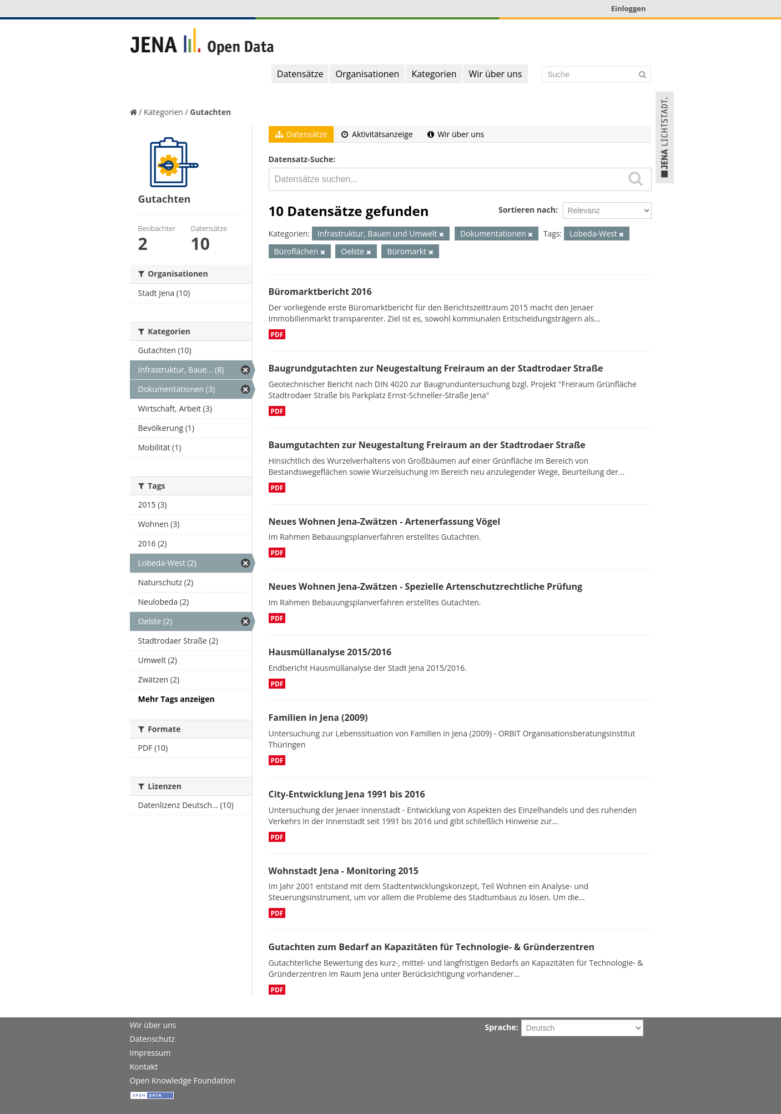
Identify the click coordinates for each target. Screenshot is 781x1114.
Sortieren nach (527, 209)
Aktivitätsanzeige (376, 134)
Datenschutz (152, 1038)
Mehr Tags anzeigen (176, 699)
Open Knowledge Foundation (182, 1080)
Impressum (150, 1052)
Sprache (500, 1027)
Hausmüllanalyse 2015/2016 (330, 652)
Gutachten (210, 112)
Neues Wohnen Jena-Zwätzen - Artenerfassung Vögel (385, 521)
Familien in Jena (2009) (318, 717)
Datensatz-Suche (301, 159)
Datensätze (300, 74)
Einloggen (628, 8)
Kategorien (433, 74)
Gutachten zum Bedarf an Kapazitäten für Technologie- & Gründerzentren (431, 947)
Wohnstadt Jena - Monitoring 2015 (344, 871)
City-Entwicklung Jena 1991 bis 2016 (347, 794)
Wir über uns (495, 74)
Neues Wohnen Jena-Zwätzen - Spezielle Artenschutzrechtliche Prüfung (426, 586)
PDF (277, 334)
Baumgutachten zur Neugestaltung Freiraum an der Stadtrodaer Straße (427, 445)
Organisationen (367, 74)
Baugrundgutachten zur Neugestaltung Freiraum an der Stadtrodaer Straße (436, 368)
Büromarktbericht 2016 (320, 291)
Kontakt (144, 1066)
